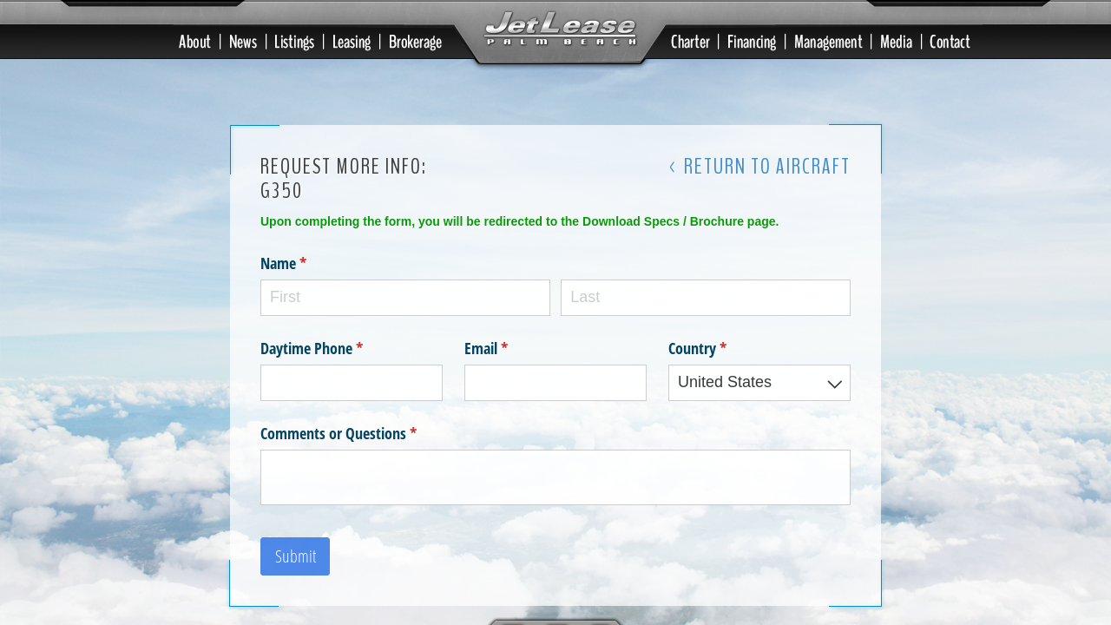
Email (511, 344)
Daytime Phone (337, 344)
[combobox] (759, 379)
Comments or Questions (364, 429)
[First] (405, 294)
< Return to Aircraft (759, 163)
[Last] (706, 294)
